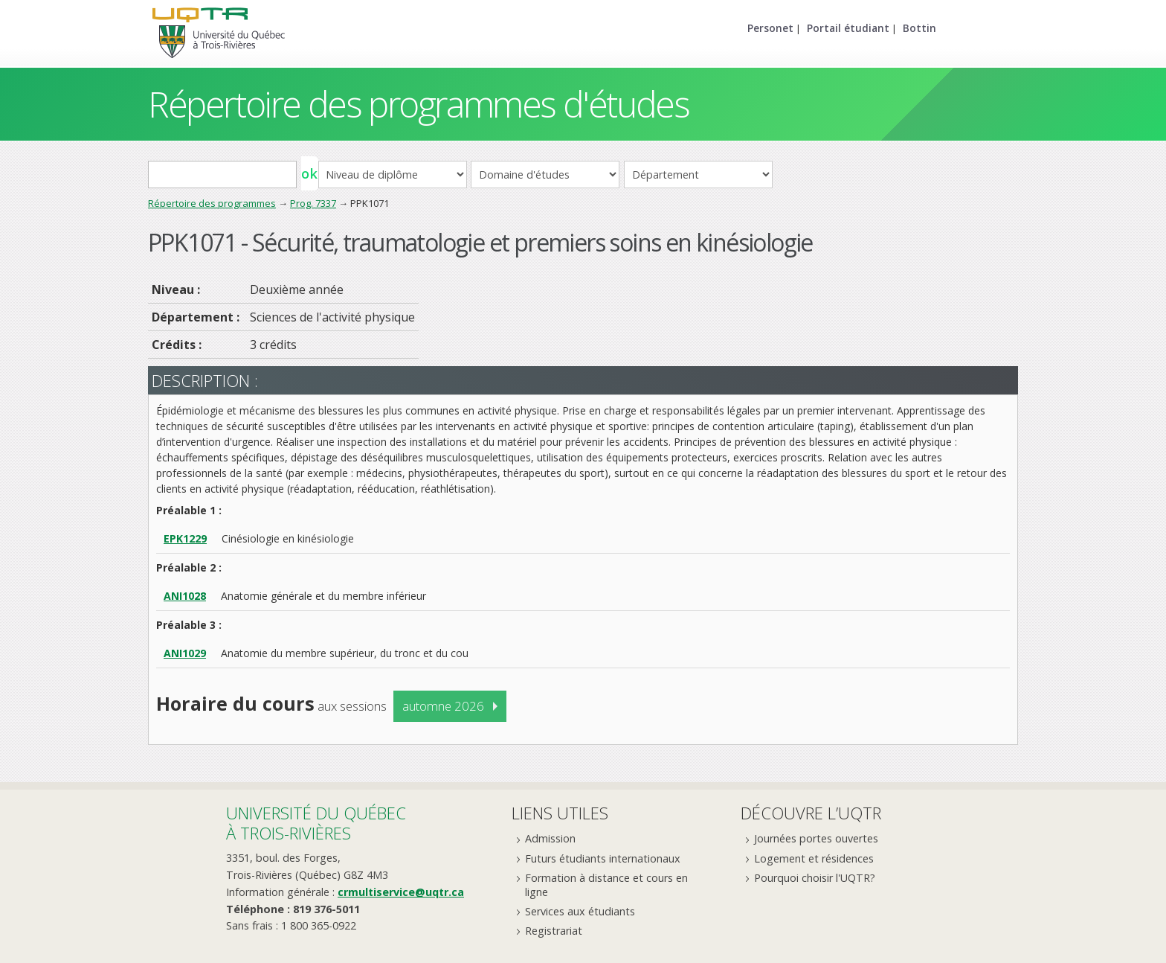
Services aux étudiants (580, 911)
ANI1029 (185, 653)
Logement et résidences (814, 858)
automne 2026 (443, 705)
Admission (550, 838)
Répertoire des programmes (212, 203)
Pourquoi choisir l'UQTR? (814, 878)
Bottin (919, 28)
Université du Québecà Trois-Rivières (316, 823)
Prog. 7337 (313, 203)
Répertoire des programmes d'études (418, 104)
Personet (770, 28)
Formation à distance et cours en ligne (606, 885)
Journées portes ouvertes (816, 838)
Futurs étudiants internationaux (602, 858)
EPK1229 (185, 538)
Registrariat (553, 931)
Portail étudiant (848, 28)
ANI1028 (185, 596)
